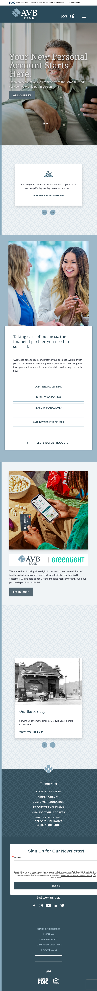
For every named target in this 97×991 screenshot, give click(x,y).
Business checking (48, 397)
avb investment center (48, 421)
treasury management (48, 407)
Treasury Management (48, 195)
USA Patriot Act (49, 939)
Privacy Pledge (48, 950)
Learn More (21, 591)
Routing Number (48, 791)
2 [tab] (50, 123)
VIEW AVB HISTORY (31, 731)
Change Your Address (48, 812)
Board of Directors (48, 929)
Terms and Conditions (48, 944)
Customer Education (48, 801)
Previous (44, 212)
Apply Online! (22, 95)
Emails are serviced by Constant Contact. (76, 876)
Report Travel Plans (48, 807)
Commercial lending (49, 386)
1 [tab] (47, 123)
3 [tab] (53, 123)
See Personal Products (49, 442)
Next (52, 212)
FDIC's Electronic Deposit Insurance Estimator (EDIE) (48, 821)
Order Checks (48, 796)
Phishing (48, 934)
